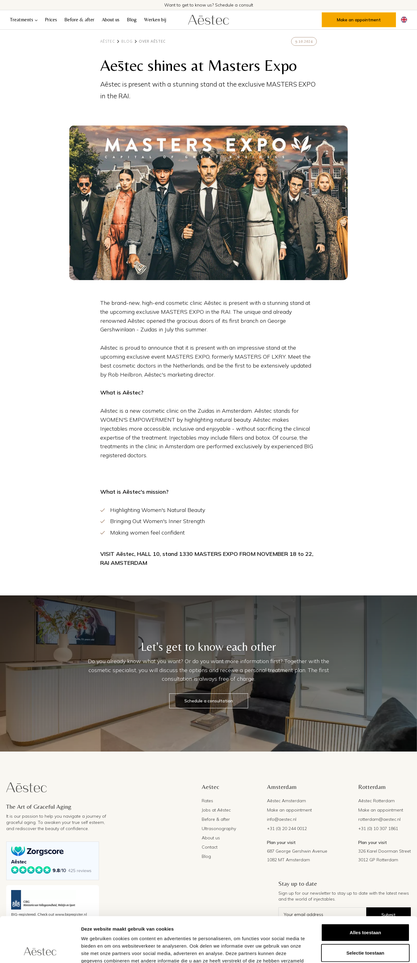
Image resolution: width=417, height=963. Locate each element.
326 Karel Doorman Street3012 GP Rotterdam (384, 855)
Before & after (79, 20)
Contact (209, 847)
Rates (207, 801)
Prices (51, 20)
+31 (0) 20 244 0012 (287, 828)
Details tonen (334, 950)
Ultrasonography (219, 828)
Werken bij (155, 20)
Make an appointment (359, 20)
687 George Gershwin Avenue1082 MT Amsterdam (297, 855)
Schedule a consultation (208, 701)
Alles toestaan (365, 890)
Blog (132, 20)
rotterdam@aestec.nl (379, 819)
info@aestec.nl (281, 819)
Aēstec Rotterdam (376, 801)
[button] (23, 19)
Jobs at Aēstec (216, 810)
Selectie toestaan (365, 910)
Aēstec (107, 41)
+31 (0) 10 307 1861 (378, 828)
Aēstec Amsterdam (286, 801)
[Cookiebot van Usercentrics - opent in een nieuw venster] (40, 951)
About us (110, 20)
